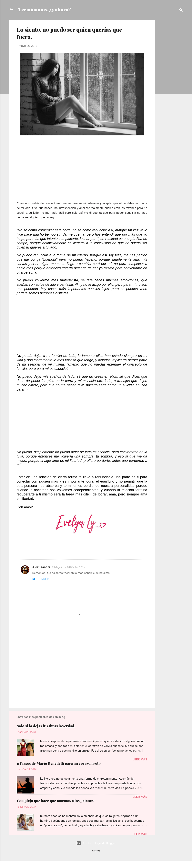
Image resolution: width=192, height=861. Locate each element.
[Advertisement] (170, 78)
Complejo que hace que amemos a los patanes (55, 800)
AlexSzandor (41, 567)
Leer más (140, 759)
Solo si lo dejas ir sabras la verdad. (46, 726)
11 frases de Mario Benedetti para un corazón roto (59, 763)
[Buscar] (181, 11)
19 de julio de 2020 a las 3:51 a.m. (70, 567)
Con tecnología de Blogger (96, 843)
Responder (40, 579)
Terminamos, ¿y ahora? (44, 9)
